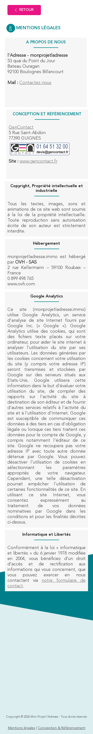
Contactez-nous (35, 83)
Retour (24, 10)
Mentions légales (21, 728)
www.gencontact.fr (38, 161)
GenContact (21, 127)
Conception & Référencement (61, 728)
